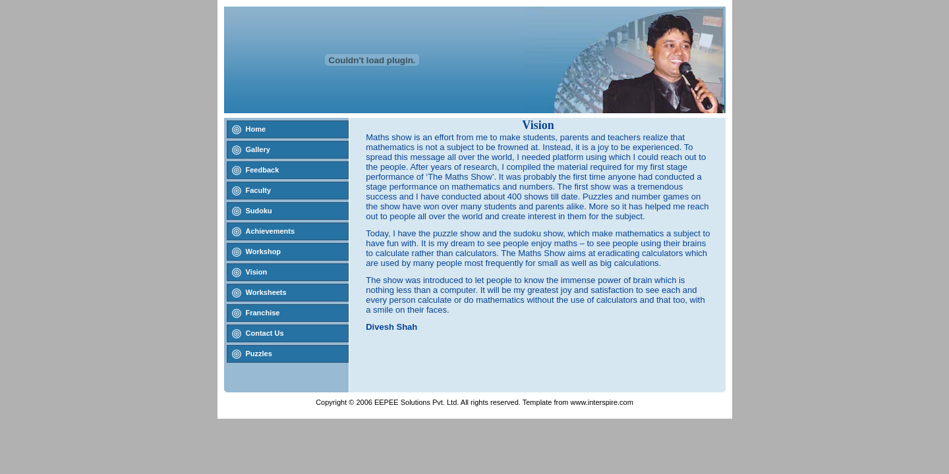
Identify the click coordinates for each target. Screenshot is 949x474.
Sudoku (259, 211)
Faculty (259, 190)
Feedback (262, 170)
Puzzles (259, 353)
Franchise (263, 313)
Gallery (258, 149)
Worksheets (266, 292)
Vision (257, 272)
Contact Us (265, 333)
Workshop (263, 251)
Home (256, 129)
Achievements (270, 231)
